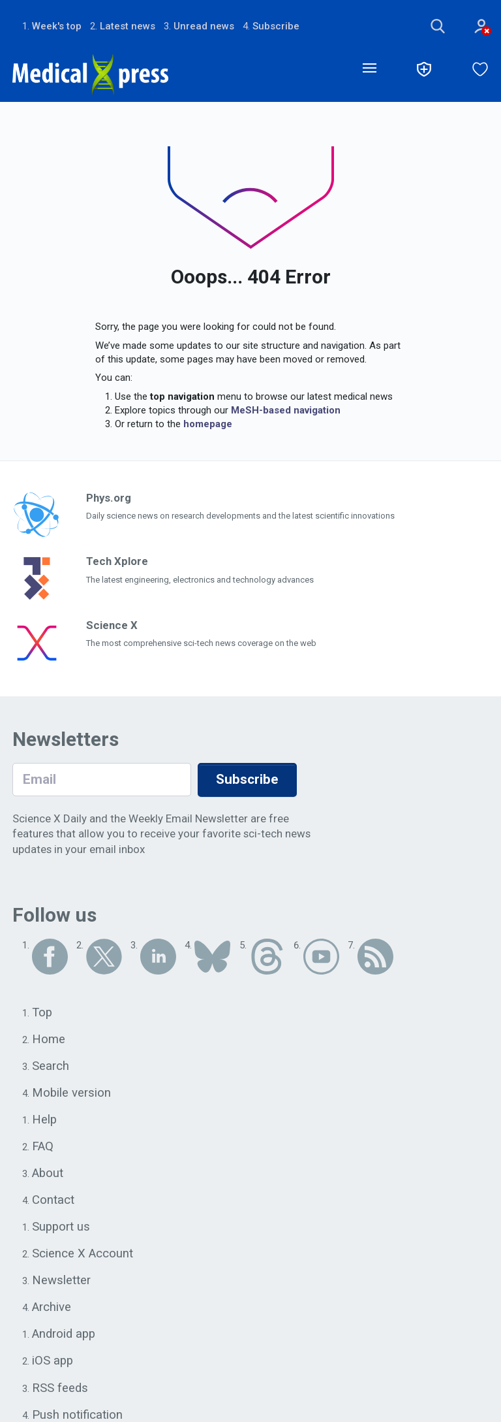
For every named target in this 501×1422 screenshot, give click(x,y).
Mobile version (72, 1093)
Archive (51, 1309)
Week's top (57, 26)
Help (44, 1121)
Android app (64, 1336)
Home (48, 1040)
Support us (61, 1228)
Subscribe (275, 26)
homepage (207, 424)
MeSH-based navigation (286, 410)
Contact (53, 1201)
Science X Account (82, 1255)
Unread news (204, 26)
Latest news (127, 26)
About (48, 1174)
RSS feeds (60, 1390)
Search (50, 1066)
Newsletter (61, 1282)
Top (42, 1013)
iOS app (53, 1363)
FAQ (42, 1147)
